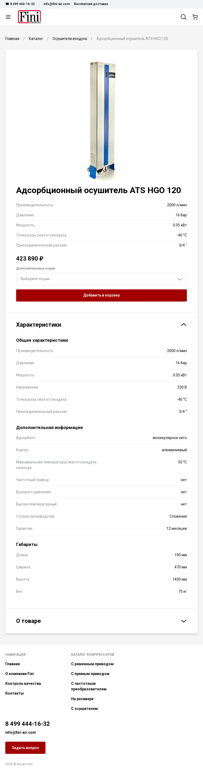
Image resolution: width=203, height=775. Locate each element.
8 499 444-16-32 (27, 724)
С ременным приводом (92, 664)
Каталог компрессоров (92, 655)
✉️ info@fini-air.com (54, 4)
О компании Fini (19, 674)
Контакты (14, 693)
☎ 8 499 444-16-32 (20, 4)
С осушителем (84, 708)
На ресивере (82, 699)
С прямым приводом (90, 674)
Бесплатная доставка (91, 4)
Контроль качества (23, 683)
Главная (12, 664)
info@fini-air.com (20, 732)
